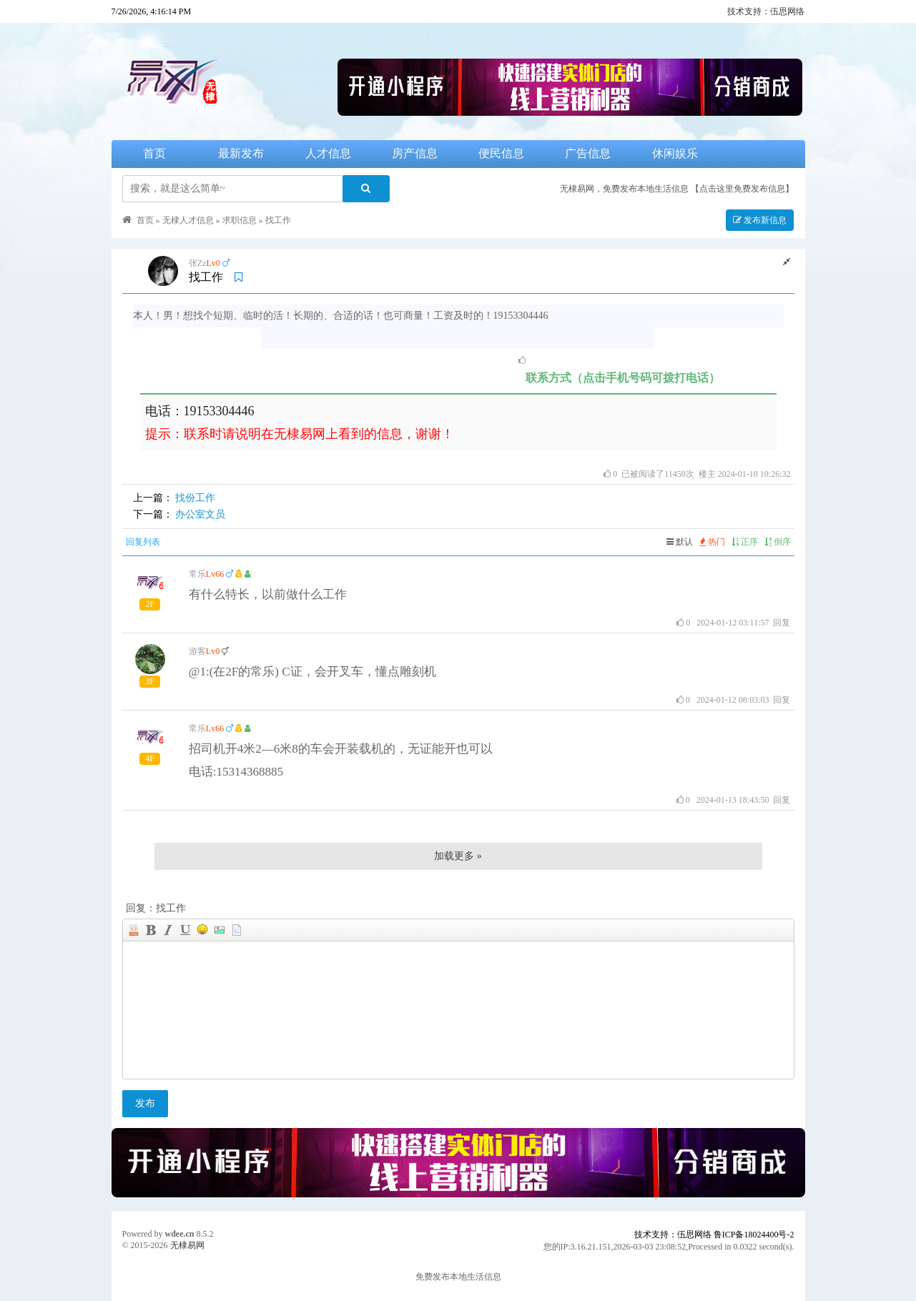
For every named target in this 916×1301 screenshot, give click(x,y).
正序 (745, 542)
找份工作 (195, 498)
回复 (781, 623)
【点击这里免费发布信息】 (742, 189)
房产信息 (415, 153)
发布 (145, 1103)
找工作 (278, 220)
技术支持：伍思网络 (765, 11)
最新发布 (241, 153)
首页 (154, 153)
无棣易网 (187, 1245)
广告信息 (588, 153)
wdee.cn (179, 1234)
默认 (679, 542)
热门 (712, 542)
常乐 (197, 574)
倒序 (777, 542)
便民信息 (501, 153)
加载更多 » (458, 856)
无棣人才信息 (188, 220)
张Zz (198, 263)
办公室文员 (200, 514)
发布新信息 (760, 220)
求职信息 (239, 220)
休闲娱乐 (675, 153)
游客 (197, 651)
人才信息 (328, 153)
